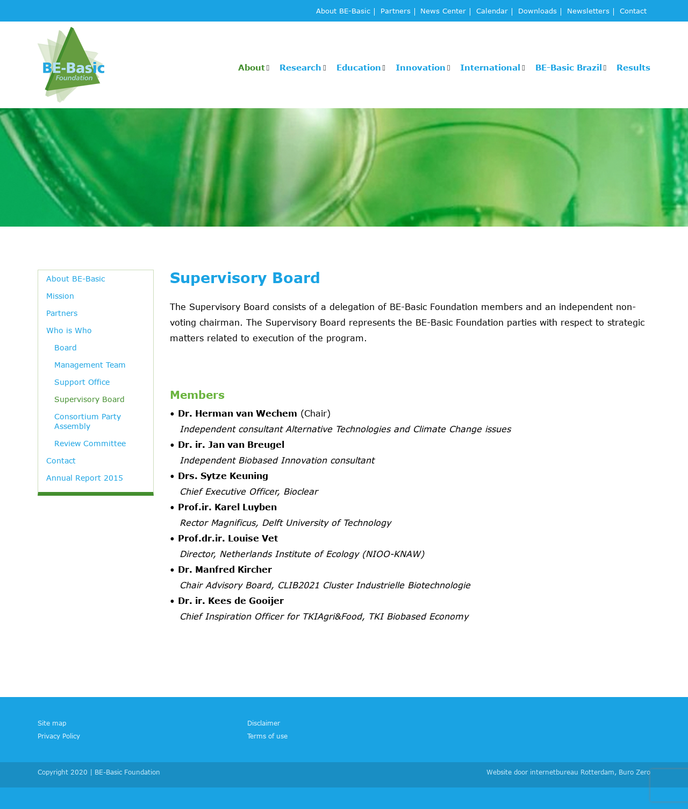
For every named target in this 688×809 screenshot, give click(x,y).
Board (65, 347)
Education (358, 67)
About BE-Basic (343, 11)
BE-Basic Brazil (568, 67)
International (490, 67)
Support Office (82, 381)
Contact (633, 11)
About (251, 67)
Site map (52, 723)
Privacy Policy (59, 736)
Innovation (421, 67)
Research (300, 67)
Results (633, 67)
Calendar (492, 11)
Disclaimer (263, 723)
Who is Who (69, 330)
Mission (60, 295)
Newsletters (588, 11)
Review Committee (90, 443)
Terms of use (267, 736)
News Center (443, 11)
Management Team (90, 364)
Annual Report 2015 (84, 477)
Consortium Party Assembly (87, 421)
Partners (396, 11)
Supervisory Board (89, 399)
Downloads (537, 11)
